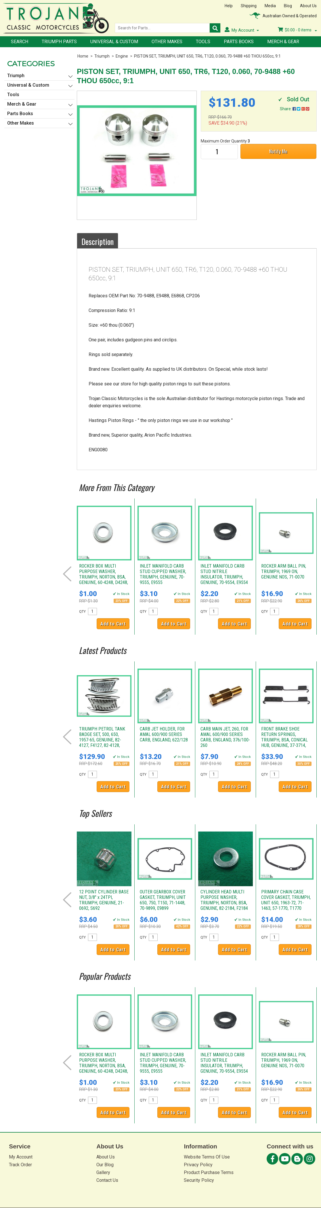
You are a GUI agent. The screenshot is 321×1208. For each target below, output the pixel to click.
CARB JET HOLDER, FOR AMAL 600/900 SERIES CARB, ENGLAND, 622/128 (164, 734)
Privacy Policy (198, 1164)
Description (97, 241)
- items (297, 30)
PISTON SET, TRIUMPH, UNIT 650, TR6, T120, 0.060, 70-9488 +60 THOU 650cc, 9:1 (207, 56)
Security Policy (199, 1180)
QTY (82, 612)
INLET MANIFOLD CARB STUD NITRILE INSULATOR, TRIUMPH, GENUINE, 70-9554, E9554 (224, 574)
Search (19, 41)
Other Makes (167, 41)
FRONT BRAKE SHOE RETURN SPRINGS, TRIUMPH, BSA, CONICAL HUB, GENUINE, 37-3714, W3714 (284, 740)
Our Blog (105, 1164)
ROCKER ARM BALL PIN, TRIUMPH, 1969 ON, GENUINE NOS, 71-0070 (283, 571)
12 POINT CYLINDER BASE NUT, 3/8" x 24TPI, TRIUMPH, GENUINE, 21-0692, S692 (104, 900)
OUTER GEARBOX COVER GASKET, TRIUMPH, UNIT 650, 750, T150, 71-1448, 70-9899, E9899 (163, 900)
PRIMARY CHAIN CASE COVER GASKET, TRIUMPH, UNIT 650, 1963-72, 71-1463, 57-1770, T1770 (286, 900)
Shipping (249, 5)
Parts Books (239, 41)
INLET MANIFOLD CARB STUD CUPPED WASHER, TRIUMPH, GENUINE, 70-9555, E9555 (163, 574)
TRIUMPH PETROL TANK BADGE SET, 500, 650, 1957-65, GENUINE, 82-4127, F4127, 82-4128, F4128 (102, 740)
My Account (21, 1157)
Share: (294, 108)
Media (270, 5)
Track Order (20, 1164)
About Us (308, 5)
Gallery (103, 1172)
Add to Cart (113, 624)
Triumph (102, 56)
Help (229, 5)
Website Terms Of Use (207, 1157)
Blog (288, 5)
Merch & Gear (283, 41)
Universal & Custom (114, 41)
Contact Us (107, 1180)
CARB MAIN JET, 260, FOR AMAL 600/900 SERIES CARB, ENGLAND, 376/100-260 (225, 737)
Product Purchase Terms (209, 1172)
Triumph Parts (59, 41)
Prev (67, 573)
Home (82, 56)
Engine (122, 56)
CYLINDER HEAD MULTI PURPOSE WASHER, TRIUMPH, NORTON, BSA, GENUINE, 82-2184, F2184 (224, 900)
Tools (203, 41)
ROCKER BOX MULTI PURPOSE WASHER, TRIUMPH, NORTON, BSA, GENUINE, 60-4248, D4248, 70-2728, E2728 (103, 577)
